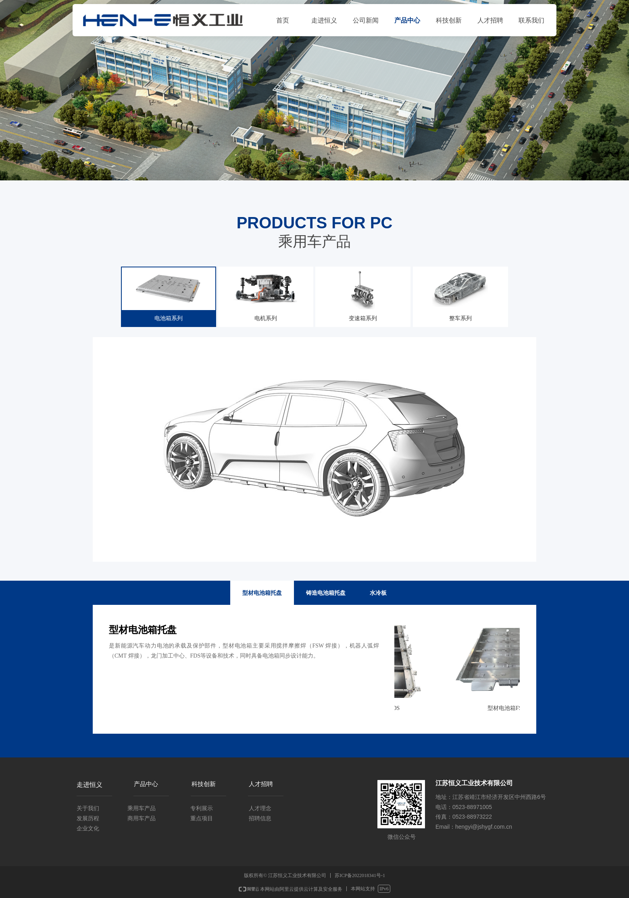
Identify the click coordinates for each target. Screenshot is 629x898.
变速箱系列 (365, 295)
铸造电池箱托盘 (326, 593)
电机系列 (266, 295)
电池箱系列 (168, 295)
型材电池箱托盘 (262, 593)
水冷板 (378, 593)
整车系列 (463, 295)
